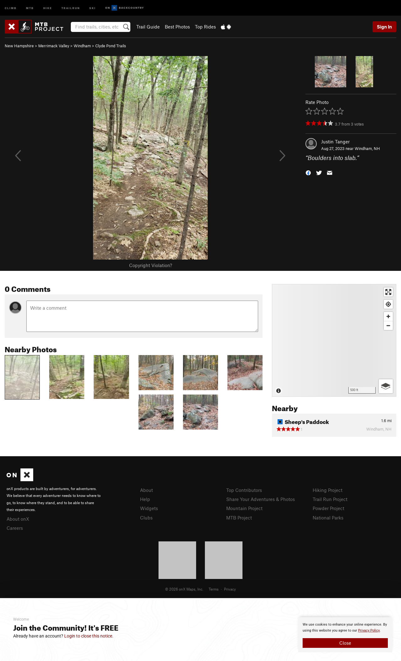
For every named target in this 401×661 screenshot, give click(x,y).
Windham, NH (367, 148)
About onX (18, 519)
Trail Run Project (330, 499)
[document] (345, 635)
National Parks (328, 517)
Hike (47, 8)
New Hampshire (19, 45)
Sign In (384, 26)
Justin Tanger (335, 141)
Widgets (149, 508)
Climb (11, 8)
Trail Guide (148, 26)
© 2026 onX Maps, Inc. (184, 589)
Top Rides (205, 26)
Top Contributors (244, 490)
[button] (308, 172)
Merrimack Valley (53, 45)
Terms (214, 589)
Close (345, 643)
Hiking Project (327, 490)
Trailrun (70, 8)
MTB (30, 8)
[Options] (386, 386)
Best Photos (177, 26)
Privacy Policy (369, 630)
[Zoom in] (388, 316)
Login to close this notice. (88, 635)
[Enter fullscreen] (388, 292)
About (146, 490)
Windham (82, 45)
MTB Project (239, 517)
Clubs (146, 517)
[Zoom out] (388, 325)
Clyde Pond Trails (110, 45)
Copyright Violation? (150, 265)
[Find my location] (388, 304)
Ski (92, 8)
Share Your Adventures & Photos (260, 499)
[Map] (334, 340)
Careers (15, 528)
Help (145, 499)
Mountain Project (244, 508)
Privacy (230, 589)
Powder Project (328, 508)
